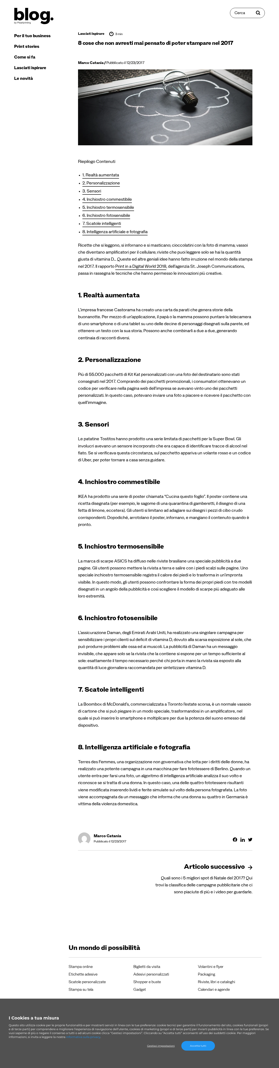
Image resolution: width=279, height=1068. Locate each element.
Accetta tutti (198, 1045)
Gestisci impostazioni (161, 1045)
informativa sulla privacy (83, 1037)
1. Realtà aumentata (100, 175)
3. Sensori (91, 191)
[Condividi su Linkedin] (242, 840)
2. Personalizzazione (101, 183)
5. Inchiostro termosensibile (108, 208)
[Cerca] (247, 13)
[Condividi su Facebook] (235, 839)
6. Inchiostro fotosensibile (106, 216)
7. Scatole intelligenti (101, 224)
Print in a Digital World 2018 (140, 267)
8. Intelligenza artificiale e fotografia (115, 232)
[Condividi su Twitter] (250, 839)
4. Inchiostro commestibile (107, 200)
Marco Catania (91, 63)
